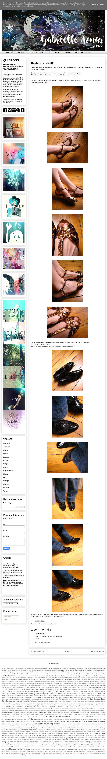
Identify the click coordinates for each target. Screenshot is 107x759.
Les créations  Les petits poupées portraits (46, 719)
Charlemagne (93, 681)
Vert (54, 753)
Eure (8, 697)
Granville (69, 703)
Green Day (75, 703)
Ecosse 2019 (52, 695)
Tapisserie (86, 749)
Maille (43, 727)
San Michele (11, 746)
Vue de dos (57, 755)
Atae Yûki (96, 672)
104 (2, 668)
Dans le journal (46, 691)
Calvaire (7, 679)
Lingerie (53, 726)
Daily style (90, 689)
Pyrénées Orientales (61, 743)
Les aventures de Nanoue (91, 717)
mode (45, 729)
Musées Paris (16, 735)
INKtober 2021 (57, 706)
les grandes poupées (93, 719)
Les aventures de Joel (77, 716)
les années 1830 (100, 714)
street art (33, 749)
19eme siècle (21, 668)
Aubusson (28, 673)
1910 (7, 668)
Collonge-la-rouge (10, 687)
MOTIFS (90, 729)
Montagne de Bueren (75, 729)
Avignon (72, 673)
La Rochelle (102, 712)
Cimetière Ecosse (57, 683)
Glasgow (103, 701)
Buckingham (61, 677)
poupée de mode (19, 743)
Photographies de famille (47, 741)
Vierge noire (72, 753)
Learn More (94, 5)
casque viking (91, 679)
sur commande (70, 749)
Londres (79, 726)
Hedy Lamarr (9, 705)
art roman (91, 672)
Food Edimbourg (38, 699)
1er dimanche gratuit (35, 668)
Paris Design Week (53, 739)
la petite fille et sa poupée (82, 712)
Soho (84, 746)
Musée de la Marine (95, 731)
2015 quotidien (73, 668)
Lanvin (41, 714)
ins (69, 706)
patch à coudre (84, 739)
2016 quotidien (88, 668)
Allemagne (6, 443)
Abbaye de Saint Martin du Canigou (32, 670)
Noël (55, 735)
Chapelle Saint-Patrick (44, 681)
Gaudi (82, 701)
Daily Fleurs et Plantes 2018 (47, 689)
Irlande (5, 467)
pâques (99, 737)
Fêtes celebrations (89, 697)
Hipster (43, 705)
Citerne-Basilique (60, 685)
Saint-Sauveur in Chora (96, 744)
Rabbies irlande (79, 743)
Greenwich (86, 703)
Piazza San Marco (58, 741)
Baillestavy (89, 673)
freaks (65, 699)
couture (60, 687)
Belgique (6, 450)
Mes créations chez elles (29, 729)
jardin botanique (32, 708)
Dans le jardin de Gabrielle (33, 691)
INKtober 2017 (24, 706)
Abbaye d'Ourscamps (17, 670)
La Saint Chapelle (15, 714)
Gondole (4, 703)
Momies (58, 729)
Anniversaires (34, 672)
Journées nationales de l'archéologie (44, 710)
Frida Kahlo (71, 699)
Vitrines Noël (42, 755)
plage (78, 741)
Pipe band (65, 741)
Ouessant (40, 737)
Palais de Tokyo (47, 737)
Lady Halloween (35, 714)
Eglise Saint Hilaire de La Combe (83, 695)
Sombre (87, 746)
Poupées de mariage (30, 743)
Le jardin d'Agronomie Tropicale (64, 714)
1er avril (26, 668)
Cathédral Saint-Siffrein (12, 681)
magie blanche (38, 727)
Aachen (9, 670)
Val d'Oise (22, 753)
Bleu (95, 675)
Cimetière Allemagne (36, 683)
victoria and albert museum (62, 753)
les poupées (64, 724)
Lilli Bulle (38, 726)
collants (92, 685)
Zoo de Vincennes (82, 755)
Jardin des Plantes (41, 708)
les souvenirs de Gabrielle (9, 726)
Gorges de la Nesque (25, 703)
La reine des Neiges (94, 712)
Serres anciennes (50, 746)
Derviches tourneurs (6, 693)
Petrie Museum (24, 741)
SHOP (49, 52)
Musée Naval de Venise (87, 733)
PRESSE (57, 52)
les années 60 (33, 716)
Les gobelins (83, 719)
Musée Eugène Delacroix (62, 733)
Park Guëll (77, 739)
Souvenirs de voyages (19, 749)
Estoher (103, 695)
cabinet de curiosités (85, 677)
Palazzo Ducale (88, 737)
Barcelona (8, 676)
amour (103, 670)
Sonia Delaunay (94, 746)
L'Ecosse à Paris (72, 710)
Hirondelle (47, 705)
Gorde (18, 703)
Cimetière (27, 683)
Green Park (81, 703)
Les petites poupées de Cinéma (75, 721)
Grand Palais (54, 703)
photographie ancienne (35, 741)
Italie (4, 477)
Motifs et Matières (97, 729)
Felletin (79, 697)
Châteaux (21, 683)
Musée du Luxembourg (36, 733)
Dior (64, 693)
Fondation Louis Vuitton (13, 699)
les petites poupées (59, 721)
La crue (21, 712)
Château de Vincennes (13, 683)
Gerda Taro (94, 701)
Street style (38, 749)
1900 (5, 668)
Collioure (4, 687)
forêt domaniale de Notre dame (50, 699)
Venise (43, 753)
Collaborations (84, 685)
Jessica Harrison (95, 708)
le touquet (75, 714)
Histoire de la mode (59, 705)
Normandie (64, 735)
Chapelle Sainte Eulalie (67, 681)
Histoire (52, 705)
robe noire (26, 744)
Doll (13, 695)
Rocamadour (39, 744)
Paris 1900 (38, 739)
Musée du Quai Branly (48, 733)
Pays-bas (6, 484)
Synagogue (80, 749)
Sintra (80, 746)
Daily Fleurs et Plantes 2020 (80, 689)
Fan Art (51, 697)
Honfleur (74, 705)
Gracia (42, 703)
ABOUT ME (9, 52)
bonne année (15, 677)
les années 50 (25, 716)
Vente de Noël (48, 753)
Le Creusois (46, 714)
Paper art (95, 737)
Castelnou (97, 679)
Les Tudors (29, 726)
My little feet (40, 735)
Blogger (56, 663)
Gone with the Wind (11, 703)
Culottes (68, 687)
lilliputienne (43, 726)
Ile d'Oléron (96, 705)
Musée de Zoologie (12, 733)
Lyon (7, 727)
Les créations (29, 719)
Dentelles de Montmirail (99, 691)
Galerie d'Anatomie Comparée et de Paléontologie (51, 701)
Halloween (98, 703)
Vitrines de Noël (35, 755)
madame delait (26, 727)
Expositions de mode (29, 697)
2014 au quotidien (53, 668)
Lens (79, 714)
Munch (103, 729)
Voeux (46, 755)
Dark (82, 691)
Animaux (17, 672)
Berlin (87, 675)
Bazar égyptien (68, 675)
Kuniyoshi (60, 710)
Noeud (58, 735)
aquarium (50, 672)
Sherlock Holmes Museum (67, 746)
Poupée (13, 743)
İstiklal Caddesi (20, 708)
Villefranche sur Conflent (7, 755)
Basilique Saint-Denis (31, 675)
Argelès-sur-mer (75, 672)
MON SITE (20, 52)
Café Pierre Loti (94, 677)
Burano (75, 677)
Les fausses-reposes (75, 719)
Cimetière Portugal (96, 683)
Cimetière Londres (86, 683)
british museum (49, 677)
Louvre (4, 728)
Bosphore (24, 677)
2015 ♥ (60, 668)
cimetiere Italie (77, 683)
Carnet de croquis (34, 679)
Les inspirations (35, 721)
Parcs (20, 739)
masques (20, 729)
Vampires (27, 753)
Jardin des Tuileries (52, 708)
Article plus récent (37, 651)
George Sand (87, 701)
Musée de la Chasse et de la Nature (81, 731)
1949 (16, 668)
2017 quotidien (96, 668)
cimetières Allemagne (17, 685)
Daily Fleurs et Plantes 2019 (64, 689)
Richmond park (13, 744)
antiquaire (41, 672)
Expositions (19, 697)
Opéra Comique (93, 735)
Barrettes (13, 675)
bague (85, 673)
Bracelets (35, 677)
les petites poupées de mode (94, 721)
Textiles (29, 751)
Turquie (5, 491)
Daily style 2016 (12, 691)
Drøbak (27, 695)
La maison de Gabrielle (44, 712)
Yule (70, 755)
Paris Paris (70, 739)
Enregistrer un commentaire (42, 642)
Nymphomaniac (81, 735)
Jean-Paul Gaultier (86, 708)
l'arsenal (65, 710)
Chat (98, 681)
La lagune (34, 712)
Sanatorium (17, 746)
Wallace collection (64, 755)
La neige (73, 712)
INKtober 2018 (32, 706)
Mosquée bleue (84, 729)
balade (94, 673)
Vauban (33, 753)
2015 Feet (65, 668)
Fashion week (72, 697)
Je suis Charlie (77, 708)
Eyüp (48, 697)
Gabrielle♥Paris (28, 701)
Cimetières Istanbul (46, 685)
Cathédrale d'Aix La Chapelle (26, 681)
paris (34, 739)
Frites (75, 699)
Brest (39, 677)
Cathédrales (36, 681)
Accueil (67, 651)
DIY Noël (10, 695)
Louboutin (103, 726)
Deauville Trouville (89, 691)
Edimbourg (68, 695)
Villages (103, 753)
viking (91, 753)
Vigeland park (85, 753)
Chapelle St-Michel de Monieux (81, 681)
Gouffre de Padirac (35, 703)
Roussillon (55, 744)
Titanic (49, 751)
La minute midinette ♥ (65, 712)
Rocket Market (45, 744)
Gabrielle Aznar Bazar (97, 699)
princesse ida (38, 743)
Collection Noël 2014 (99, 685)
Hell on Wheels (16, 705)
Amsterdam (5, 672)
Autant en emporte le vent (38, 673)
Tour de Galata (59, 751)
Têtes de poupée (22, 751)
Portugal (6, 487)
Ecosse (5, 453)
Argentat (82, 672)
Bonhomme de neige (7, 677)
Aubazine (23, 673)
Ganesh (78, 701)
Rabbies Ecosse (71, 743)
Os (30, 737)
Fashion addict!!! (42, 63)
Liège (34, 726)
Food (32, 699)
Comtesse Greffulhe (19, 687)
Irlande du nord (101, 706)
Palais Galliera (73, 737)
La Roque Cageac (6, 714)
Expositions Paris (41, 697)
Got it (102, 5)
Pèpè (98, 739)
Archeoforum (68, 672)
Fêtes (82, 697)
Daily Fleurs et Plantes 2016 (13, 689)
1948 (13, 668)
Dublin (31, 695)
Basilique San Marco (42, 675)
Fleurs (103, 697)
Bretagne (42, 677)
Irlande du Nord (8, 470)
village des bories (97, 753)
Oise (86, 735)
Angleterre (6, 447)
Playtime (82, 741)
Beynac (91, 675)
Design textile (15, 693)
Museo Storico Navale (26, 735)
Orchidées (100, 735)
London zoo (74, 726)
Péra (101, 739)
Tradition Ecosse (73, 751)
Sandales (23, 746)
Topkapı (53, 751)
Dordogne (17, 695)
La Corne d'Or (15, 712)
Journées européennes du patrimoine (25, 710)
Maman (71, 727)
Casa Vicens (84, 679)
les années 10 (92, 714)
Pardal (31, 739)
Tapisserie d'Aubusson (95, 749)
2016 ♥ (82, 668)
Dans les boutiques (60, 691)
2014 (45, 668)
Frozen (78, 699)
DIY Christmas (83, 693)
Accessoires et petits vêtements (70, 670)
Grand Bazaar (47, 703)
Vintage (24, 755)
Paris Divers (62, 739)
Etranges (4, 697)
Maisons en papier (64, 727)
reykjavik (7, 744)
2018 (101, 668)
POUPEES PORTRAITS (35, 52)
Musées (96, 733)
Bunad (71, 677)
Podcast (87, 741)
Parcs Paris (25, 739)
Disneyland (73, 693)
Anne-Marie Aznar (24, 672)
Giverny (99, 701)
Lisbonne (61, 726)
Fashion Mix (65, 697)
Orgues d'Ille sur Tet (24, 737)
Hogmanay (68, 705)
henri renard (23, 705)
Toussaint (66, 751)
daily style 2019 (20, 691)
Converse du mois (35, 687)
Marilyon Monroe (10, 729)
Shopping (76, 746)
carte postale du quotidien (72, 679)
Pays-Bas (91, 739)
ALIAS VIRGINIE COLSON (83, 52)
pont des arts (92, 741)
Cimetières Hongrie (37, 685)
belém (74, 675)
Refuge (99, 743)
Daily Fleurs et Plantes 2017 (30, 689)
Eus (15, 697)
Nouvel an (74, 735)
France (5, 460)
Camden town (13, 679)
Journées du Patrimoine (8, 710)
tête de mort (14, 751)
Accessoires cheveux (52, 670)
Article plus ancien (97, 651)
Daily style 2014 (98, 689)
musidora (34, 735)
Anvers (46, 672)
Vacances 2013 (6, 753)
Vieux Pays (79, 753)
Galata (35, 701)
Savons (31, 746)
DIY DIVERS (90, 693)
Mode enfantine (51, 729)
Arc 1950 (61, 672)
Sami (7, 746)
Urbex (103, 751)
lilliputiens (48, 726)
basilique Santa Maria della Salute (55, 675)
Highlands (38, 705)
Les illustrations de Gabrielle (19, 721)
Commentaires (10, 620)
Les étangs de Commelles (63, 719)
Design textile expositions (26, 693)
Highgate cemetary (31, 705)
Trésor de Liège (87, 751)
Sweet (75, 749)
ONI (88, 735)
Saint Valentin (61, 744)
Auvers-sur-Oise (66, 673)
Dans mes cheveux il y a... (73, 691)
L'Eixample (78, 710)
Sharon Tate (57, 746)
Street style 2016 (55, 749)
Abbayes (44, 670)
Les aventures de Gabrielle (48, 624)
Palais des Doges (55, 737)
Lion (57, 726)
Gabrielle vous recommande (12, 701)
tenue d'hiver (7, 751)
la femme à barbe (27, 712)
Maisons (58, 727)
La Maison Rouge (55, 712)
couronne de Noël (54, 687)
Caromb (43, 679)
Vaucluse (37, 753)
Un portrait (99, 751)
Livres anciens (67, 726)
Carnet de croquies (22, 679)
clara (66, 685)
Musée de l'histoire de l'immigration (62, 731)
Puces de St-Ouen (46, 743)
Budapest (67, 677)
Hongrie (5, 464)
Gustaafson (92, 703)
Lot (99, 726)
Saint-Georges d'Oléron (71, 744)
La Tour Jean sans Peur (25, 714)
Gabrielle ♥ (85, 699)
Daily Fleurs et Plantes (85, 687)
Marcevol (89, 727)
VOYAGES (68, 52)
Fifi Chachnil (99, 697)
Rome (50, 744)
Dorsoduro (23, 695)
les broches (11, 719)
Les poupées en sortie (98, 724)
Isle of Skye (9, 708)
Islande (5, 474)
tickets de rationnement (37, 751)
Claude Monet (70, 685)
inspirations (73, 706)
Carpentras (48, 679)
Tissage (45, 751)
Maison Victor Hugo (50, 727)
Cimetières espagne (27, 685)
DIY (77, 693)
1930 (10, 668)
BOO (20, 677)
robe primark (32, 744)
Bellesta (83, 675)
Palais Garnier (81, 737)
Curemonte (73, 687)
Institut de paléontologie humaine (84, 706)
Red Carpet (94, 743)
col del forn (77, 685)
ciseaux (53, 685)
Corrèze (47, 687)
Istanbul (14, 708)
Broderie (55, 677)
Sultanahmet (62, 749)
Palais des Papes (64, 737)
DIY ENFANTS (98, 693)
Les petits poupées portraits (47, 723)
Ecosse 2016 (43, 695)
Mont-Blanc (67, 729)
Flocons (3, 699)
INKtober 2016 (16, 706)
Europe (11, 697)
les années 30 (10, 716)
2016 (78, 668)
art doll (86, 672)
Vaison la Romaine (15, 753)
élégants (94, 695)
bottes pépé (30, 677)
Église (73, 695)
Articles (8, 617)
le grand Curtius (53, 714)
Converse (27, 687)
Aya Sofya (76, 673)
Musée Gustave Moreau (75, 733)
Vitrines (29, 755)
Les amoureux (84, 714)
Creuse (64, 687)
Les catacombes (19, 719)
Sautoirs (27, 746)
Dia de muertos (58, 693)
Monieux (62, 729)
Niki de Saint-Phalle (49, 735)
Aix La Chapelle (87, 670)
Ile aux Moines (85, 705)
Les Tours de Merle (22, 726)
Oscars (32, 737)
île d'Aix (91, 705)
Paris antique (45, 739)
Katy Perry (55, 710)
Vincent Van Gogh (17, 755)
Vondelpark (51, 755)
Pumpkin (53, 743)
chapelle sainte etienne (56, 681)
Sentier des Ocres (41, 746)
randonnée (87, 743)
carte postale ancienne (58, 679)
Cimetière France (68, 683)
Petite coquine (17, 741)
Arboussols (55, 672)
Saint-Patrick (87, 744)
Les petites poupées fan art (25, 724)
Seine (35, 746)
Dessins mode (48, 693)
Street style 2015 (47, 749)
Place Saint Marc (72, 741)
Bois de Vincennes (101, 675)
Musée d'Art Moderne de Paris (46, 731)
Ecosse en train (60, 695)
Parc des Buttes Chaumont (12, 739)
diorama (67, 693)
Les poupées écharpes (85, 724)
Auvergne (59, 673)
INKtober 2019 (40, 706)
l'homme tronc (100, 710)
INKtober (8, 707)
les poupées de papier (72, 724)
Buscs (78, 677)
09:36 (37, 638)
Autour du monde (51, 674)
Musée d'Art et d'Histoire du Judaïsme (28, 731)
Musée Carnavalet (14, 731)
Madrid (32, 727)
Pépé (95, 739)
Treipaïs (81, 751)
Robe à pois (20, 744)
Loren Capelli (95, 726)
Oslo (36, 737)
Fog (7, 699)
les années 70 (40, 716)
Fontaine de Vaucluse (25, 699)
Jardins (71, 708)
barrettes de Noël (21, 675)
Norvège (6, 481)
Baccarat (81, 673)
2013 (42, 668)
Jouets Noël (102, 708)
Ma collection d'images (16, 728)
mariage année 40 (96, 727)
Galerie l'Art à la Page (70, 701)
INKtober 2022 (64, 706)
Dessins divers (39, 693)
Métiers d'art (41, 729)
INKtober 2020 (49, 706)
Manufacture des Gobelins (80, 727)
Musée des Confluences (24, 733)
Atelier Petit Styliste (15, 673)
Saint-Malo (80, 744)
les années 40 (18, 716)
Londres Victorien (87, 726)
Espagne (6, 457)
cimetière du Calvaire (47, 683)
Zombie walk (75, 755)
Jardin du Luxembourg (63, 708)
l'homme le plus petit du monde (89, 710)
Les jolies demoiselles (46, 721)
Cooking (43, 687)
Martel (15, 729)
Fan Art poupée (58, 697)
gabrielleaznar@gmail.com (11, 564)
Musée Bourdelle (6, 731)
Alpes (100, 670)
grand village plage (62, 703)
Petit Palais (10, 741)
